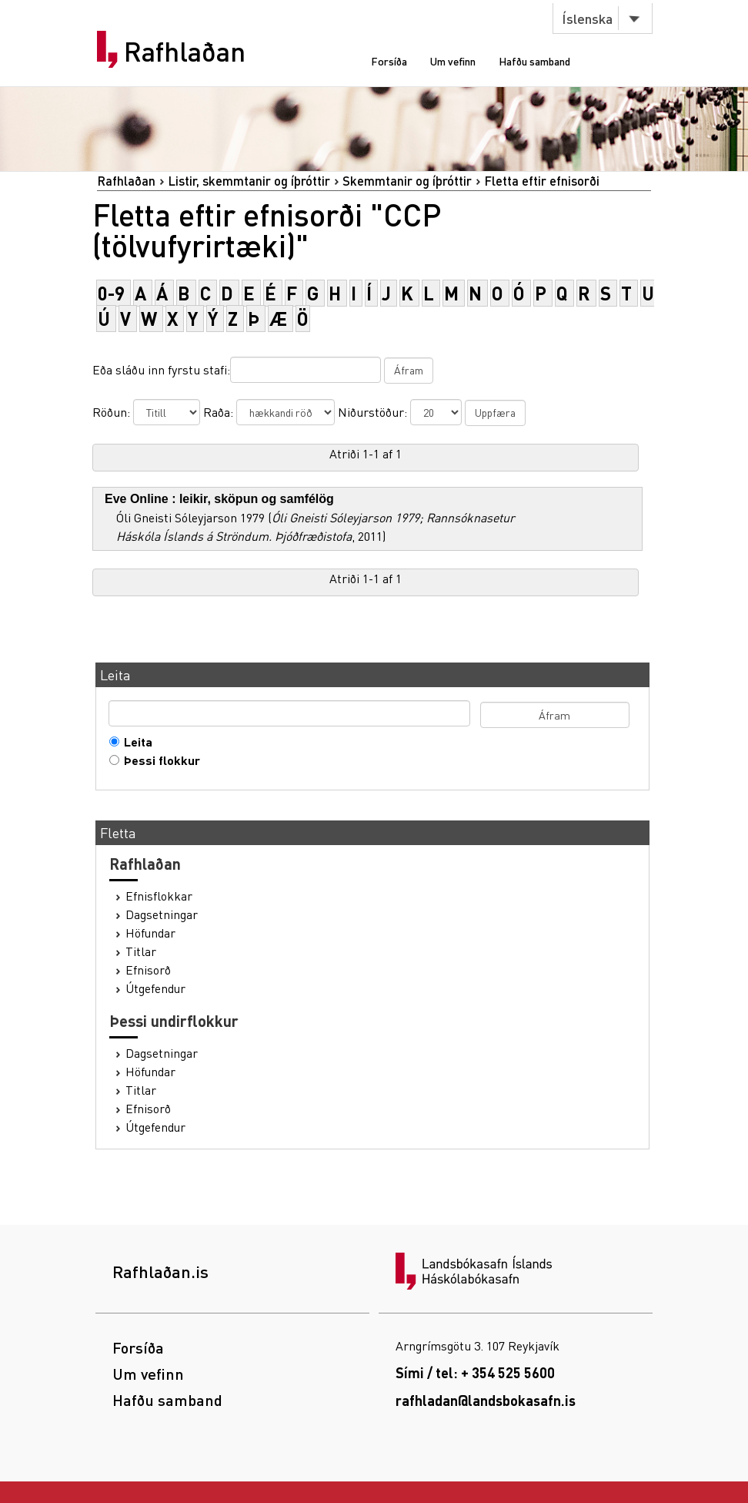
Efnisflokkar (158, 896)
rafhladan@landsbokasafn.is (486, 1400)
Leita (134, 742)
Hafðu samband (534, 61)
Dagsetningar (161, 914)
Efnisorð (148, 970)
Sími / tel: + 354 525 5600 (475, 1372)
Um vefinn (453, 61)
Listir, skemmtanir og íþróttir (249, 181)
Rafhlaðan (184, 51)
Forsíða (389, 61)
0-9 (111, 293)
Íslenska (587, 18)
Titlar (140, 951)
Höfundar (150, 933)
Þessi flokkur (158, 760)
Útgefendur (155, 988)
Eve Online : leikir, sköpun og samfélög (219, 498)
